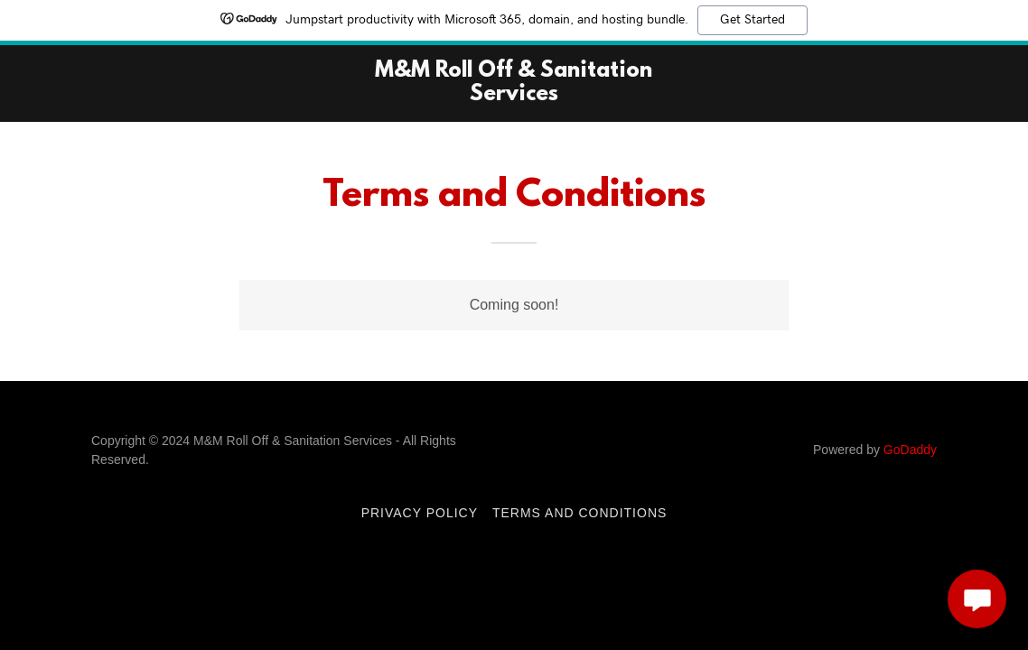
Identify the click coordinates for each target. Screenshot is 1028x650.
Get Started (752, 20)
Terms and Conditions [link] (579, 513)
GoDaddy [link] (910, 449)
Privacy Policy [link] (419, 513)
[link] (513, 95)
